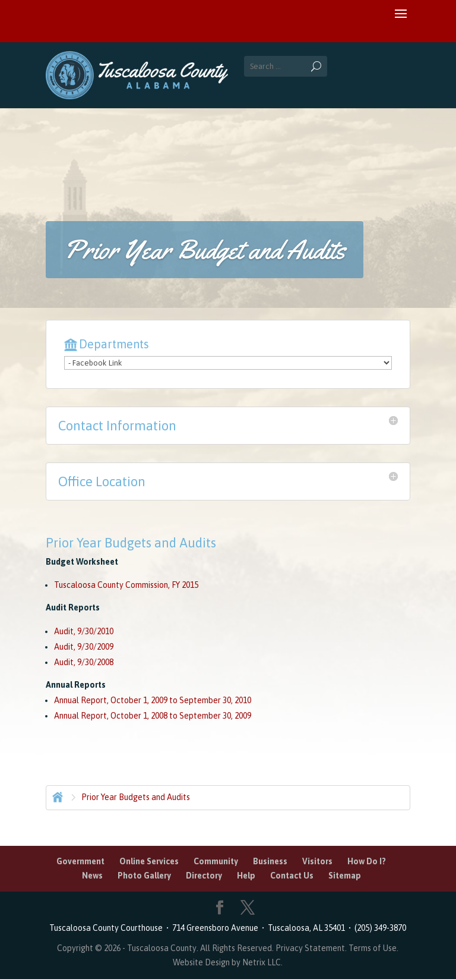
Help (246, 875)
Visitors (317, 861)
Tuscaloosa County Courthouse (107, 928)
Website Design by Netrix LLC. (228, 962)
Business (270, 861)
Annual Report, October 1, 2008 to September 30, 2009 (152, 715)
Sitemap (344, 875)
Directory (204, 875)
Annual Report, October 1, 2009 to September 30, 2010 (152, 700)
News (92, 875)
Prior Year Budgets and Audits (135, 797)
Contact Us (292, 875)
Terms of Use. (373, 948)
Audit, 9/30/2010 (83, 631)
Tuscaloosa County (162, 948)
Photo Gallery (144, 875)
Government (80, 861)
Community (216, 861)
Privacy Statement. (311, 948)
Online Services (149, 861)
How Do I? (366, 861)
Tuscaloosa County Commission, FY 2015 (126, 585)
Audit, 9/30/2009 (83, 646)
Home (56, 796)
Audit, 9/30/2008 (83, 662)
